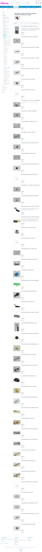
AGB (15, 543)
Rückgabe (15, 541)
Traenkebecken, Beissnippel (5, 35)
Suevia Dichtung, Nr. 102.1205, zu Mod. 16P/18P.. (29, 333)
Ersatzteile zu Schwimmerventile (6, 79)
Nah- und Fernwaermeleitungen (6, 21)
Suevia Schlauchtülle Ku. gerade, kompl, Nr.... (29, 291)
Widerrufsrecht (16, 542)
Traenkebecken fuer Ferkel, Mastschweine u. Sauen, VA (7, 43)
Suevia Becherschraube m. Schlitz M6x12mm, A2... (30, 344)
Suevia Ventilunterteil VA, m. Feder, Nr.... (28, 238)
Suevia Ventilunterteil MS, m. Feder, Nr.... (28, 89)
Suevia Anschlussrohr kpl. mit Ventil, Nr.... (28, 450)
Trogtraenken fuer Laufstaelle (6, 51)
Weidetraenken (5, 56)
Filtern (15, 23)
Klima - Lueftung (4, 87)
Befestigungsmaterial (6, 29)
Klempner (3, 85)
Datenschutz (29, 540)
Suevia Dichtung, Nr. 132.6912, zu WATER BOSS (29, 36)
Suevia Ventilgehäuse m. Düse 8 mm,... (28, 418)
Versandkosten (19, 547)
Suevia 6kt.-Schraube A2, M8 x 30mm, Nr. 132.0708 (30, 513)
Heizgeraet (5, 47)
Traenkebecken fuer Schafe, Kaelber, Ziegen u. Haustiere (7, 45)
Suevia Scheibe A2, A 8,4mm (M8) (27, 492)
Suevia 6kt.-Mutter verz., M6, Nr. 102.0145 (28, 227)
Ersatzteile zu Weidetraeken (7, 77)
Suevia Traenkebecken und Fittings (6, 37)
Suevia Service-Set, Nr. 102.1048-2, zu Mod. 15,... (29, 26)
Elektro (3, 92)
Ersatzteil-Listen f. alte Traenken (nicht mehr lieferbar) (6, 81)
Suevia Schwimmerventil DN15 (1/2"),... (28, 301)
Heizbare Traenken (6, 46)
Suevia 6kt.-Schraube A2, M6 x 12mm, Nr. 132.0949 (30, 47)
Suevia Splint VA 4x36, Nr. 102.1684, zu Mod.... (29, 248)
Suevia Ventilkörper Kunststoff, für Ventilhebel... (29, 195)
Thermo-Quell (5, 53)
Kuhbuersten (5, 70)
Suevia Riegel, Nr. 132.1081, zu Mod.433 (28, 132)
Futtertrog (5, 65)
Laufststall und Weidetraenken (5, 62)
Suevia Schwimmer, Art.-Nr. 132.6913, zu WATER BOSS (30, 100)
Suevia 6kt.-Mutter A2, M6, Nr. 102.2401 (28, 79)
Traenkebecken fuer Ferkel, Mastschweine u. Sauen (7, 41)
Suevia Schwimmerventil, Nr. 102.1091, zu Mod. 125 (30, 206)
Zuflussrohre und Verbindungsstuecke (6, 17)
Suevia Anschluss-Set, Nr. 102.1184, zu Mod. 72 (29, 439)
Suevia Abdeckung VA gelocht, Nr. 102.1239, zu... (29, 259)
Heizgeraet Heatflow (6, 48)
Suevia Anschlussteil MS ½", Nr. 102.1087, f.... (29, 386)
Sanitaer (3, 13)
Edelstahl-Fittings (6, 69)
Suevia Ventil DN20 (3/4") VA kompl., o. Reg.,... (29, 322)
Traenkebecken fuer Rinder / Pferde (7, 39)
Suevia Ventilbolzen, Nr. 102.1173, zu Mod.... (29, 354)
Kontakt (15, 539)
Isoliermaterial (5, 26)
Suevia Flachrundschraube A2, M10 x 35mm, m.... (30, 397)
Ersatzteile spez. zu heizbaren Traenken (6, 73)
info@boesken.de (6, 543)
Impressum (16, 544)
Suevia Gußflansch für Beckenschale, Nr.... (28, 375)
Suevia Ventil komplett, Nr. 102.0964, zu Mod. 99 (29, 407)
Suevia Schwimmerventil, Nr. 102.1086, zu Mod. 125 (30, 216)
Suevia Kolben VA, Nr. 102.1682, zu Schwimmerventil (30, 185)
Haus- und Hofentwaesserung (5, 25)
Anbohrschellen (5, 60)
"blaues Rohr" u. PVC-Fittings (7, 68)
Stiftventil (5, 55)
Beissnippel (5, 54)
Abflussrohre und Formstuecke (5, 23)
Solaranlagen (4, 89)
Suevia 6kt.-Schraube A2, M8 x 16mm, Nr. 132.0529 (30, 58)
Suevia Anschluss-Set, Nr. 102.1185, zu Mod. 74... (29, 428)
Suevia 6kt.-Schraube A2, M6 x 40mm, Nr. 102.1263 (30, 68)
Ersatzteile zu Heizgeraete (7, 74)
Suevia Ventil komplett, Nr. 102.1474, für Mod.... (29, 174)
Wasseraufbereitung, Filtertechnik (6, 33)
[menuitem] (22, 3)
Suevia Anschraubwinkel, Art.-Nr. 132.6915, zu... (29, 481)
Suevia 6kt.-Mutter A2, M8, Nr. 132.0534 (28, 524)
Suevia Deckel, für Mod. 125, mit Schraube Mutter (30, 280)
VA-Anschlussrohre (6, 64)
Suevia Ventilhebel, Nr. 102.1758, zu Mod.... (28, 153)
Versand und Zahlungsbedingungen (19, 540)
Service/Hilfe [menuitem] (38, 0)
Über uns (29, 539)
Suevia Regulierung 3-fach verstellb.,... (28, 269)
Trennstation (5, 63)
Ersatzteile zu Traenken (7, 71)
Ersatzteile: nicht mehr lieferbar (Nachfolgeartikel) (7, 83)
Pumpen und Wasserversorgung (5, 31)
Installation (4, 15)
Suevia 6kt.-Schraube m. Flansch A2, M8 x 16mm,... (30, 142)
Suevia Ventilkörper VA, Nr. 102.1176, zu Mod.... (29, 365)
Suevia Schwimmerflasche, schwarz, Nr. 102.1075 (30, 312)
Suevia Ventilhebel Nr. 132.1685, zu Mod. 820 (29, 121)
